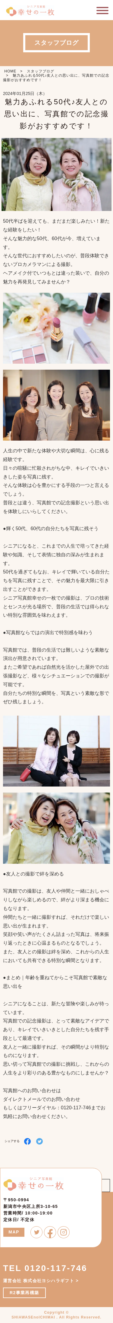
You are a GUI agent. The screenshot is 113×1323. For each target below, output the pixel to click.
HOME (10, 71)
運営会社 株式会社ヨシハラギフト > (41, 1280)
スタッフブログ (40, 71)
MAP (13, 1232)
